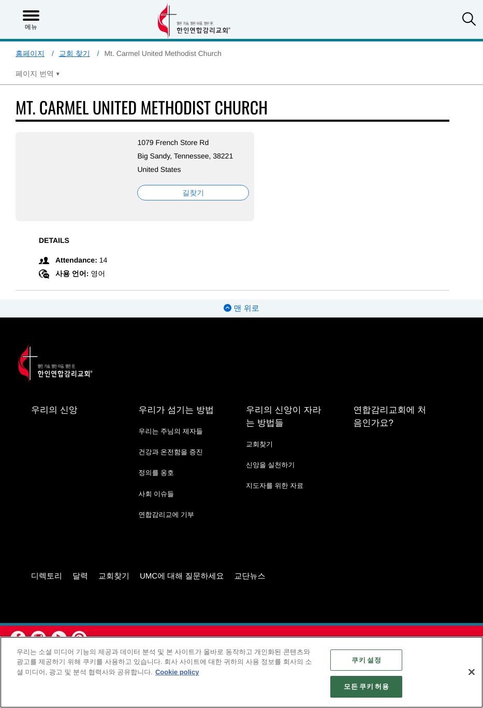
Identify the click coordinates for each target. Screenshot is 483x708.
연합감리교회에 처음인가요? (389, 416)
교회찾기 (259, 444)
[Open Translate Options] (38, 73)
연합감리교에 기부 (166, 514)
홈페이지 (30, 53)
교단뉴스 (250, 576)
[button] (469, 20)
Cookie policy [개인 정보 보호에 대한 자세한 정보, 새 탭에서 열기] (177, 672)
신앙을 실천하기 (270, 465)
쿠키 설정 (366, 660)
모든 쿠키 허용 (366, 686)
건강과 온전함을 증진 (170, 452)
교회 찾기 (74, 53)
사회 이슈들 (156, 494)
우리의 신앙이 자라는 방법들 (283, 416)
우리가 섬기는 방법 (175, 410)
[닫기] (471, 671)
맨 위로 (241, 308)
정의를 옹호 (156, 472)
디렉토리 (46, 576)
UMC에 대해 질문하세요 (182, 576)
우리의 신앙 (54, 410)
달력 (80, 576)
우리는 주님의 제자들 (170, 431)
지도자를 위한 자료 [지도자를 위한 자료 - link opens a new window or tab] (274, 485)
